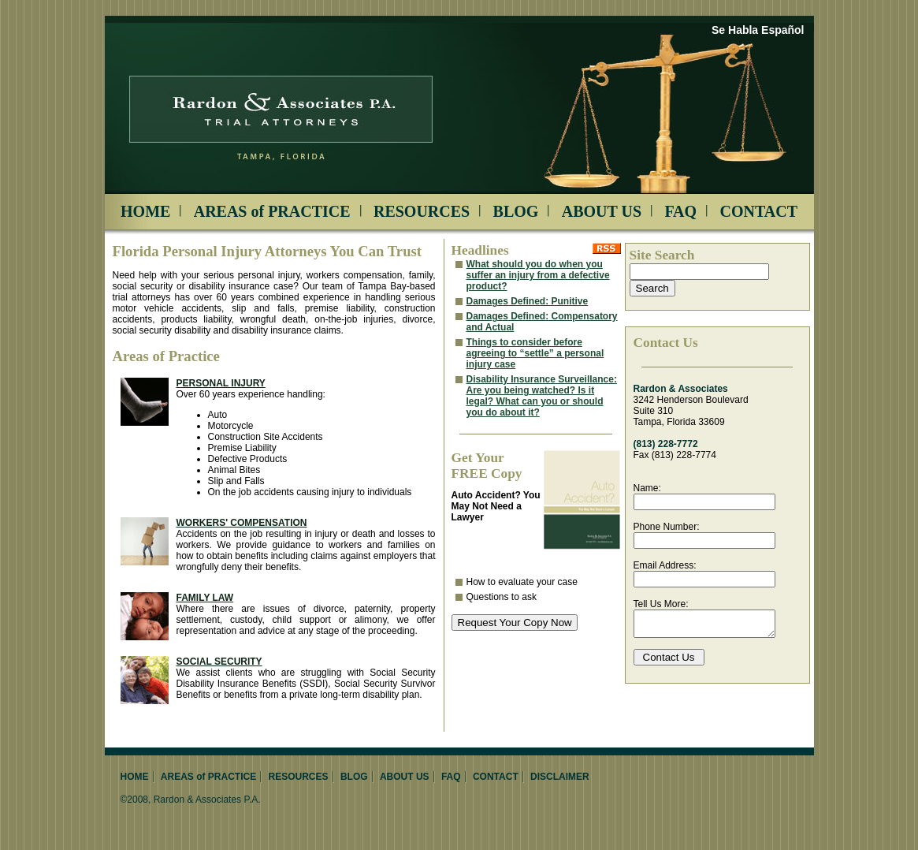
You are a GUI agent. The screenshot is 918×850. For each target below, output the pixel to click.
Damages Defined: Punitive (527, 301)
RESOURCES (422, 211)
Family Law (205, 597)
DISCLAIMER (559, 776)
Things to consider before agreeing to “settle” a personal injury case (535, 353)
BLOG (516, 211)
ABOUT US (601, 211)
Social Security (219, 661)
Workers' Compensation (242, 522)
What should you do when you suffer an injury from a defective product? (538, 275)
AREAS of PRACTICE (272, 211)
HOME (145, 211)
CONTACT (758, 211)
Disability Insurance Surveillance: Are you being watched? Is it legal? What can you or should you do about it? (541, 396)
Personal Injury (221, 383)
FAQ (680, 211)
